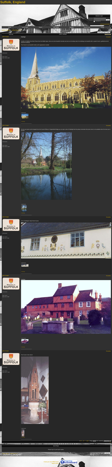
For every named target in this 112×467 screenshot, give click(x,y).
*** (110, 442)
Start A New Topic (102, 32)
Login (108, 19)
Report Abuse (55, 463)
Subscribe (107, 453)
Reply (108, 32)
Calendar (71, 27)
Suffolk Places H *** (16, 30)
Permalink (108, 36)
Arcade (102, 27)
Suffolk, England (6, 30)
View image (23, 121)
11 (83, 440)
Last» (87, 440)
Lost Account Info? (105, 24)
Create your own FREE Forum (51, 461)
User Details (56, 27)
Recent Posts (87, 27)
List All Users (25, 27)
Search (40, 27)
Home (9, 27)
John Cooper (5, 36)
